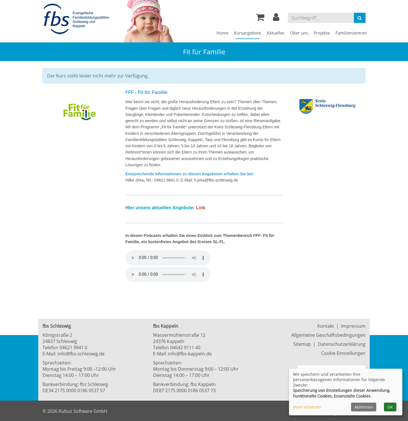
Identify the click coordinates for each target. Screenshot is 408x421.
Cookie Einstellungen (343, 353)
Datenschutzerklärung (342, 344)
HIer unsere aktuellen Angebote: (160, 207)
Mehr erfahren (307, 407)
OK (390, 407)
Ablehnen (363, 407)
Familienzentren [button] (351, 33)
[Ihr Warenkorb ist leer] (260, 19)
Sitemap (302, 344)
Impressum (353, 326)
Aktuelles (275, 33)
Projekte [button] (322, 33)
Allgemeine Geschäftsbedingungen (328, 335)
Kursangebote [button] (247, 33)
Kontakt (325, 326)
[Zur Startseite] (77, 19)
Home (222, 33)
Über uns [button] (299, 33)
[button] (276, 19)
